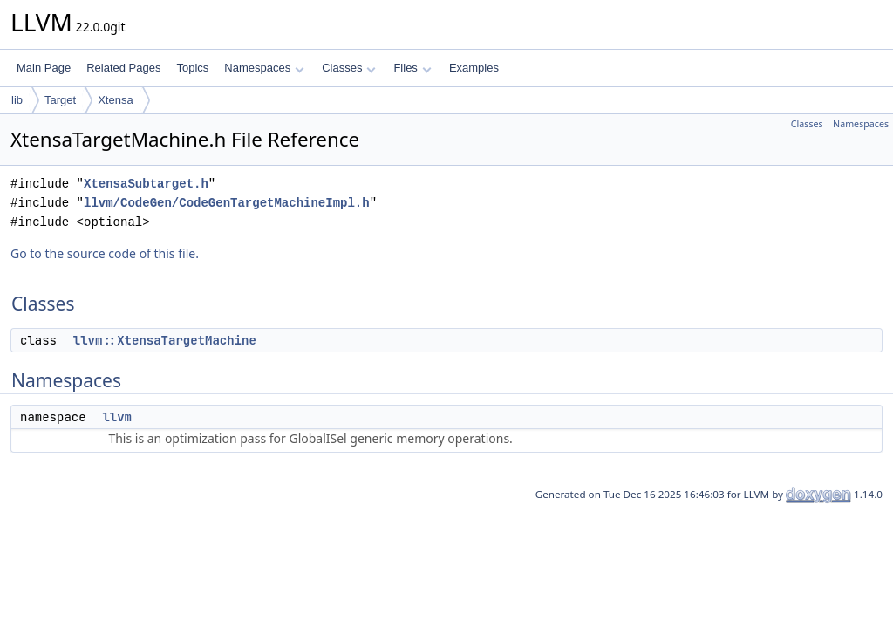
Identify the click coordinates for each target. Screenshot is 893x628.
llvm (117, 417)
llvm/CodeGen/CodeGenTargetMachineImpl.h (227, 203)
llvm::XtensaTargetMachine (164, 340)
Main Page (44, 67)
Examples (474, 67)
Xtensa (115, 99)
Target (60, 99)
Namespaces (263, 67)
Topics (192, 67)
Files (412, 67)
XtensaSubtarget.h (146, 183)
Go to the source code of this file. (104, 253)
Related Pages (123, 67)
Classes (349, 67)
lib (17, 99)
